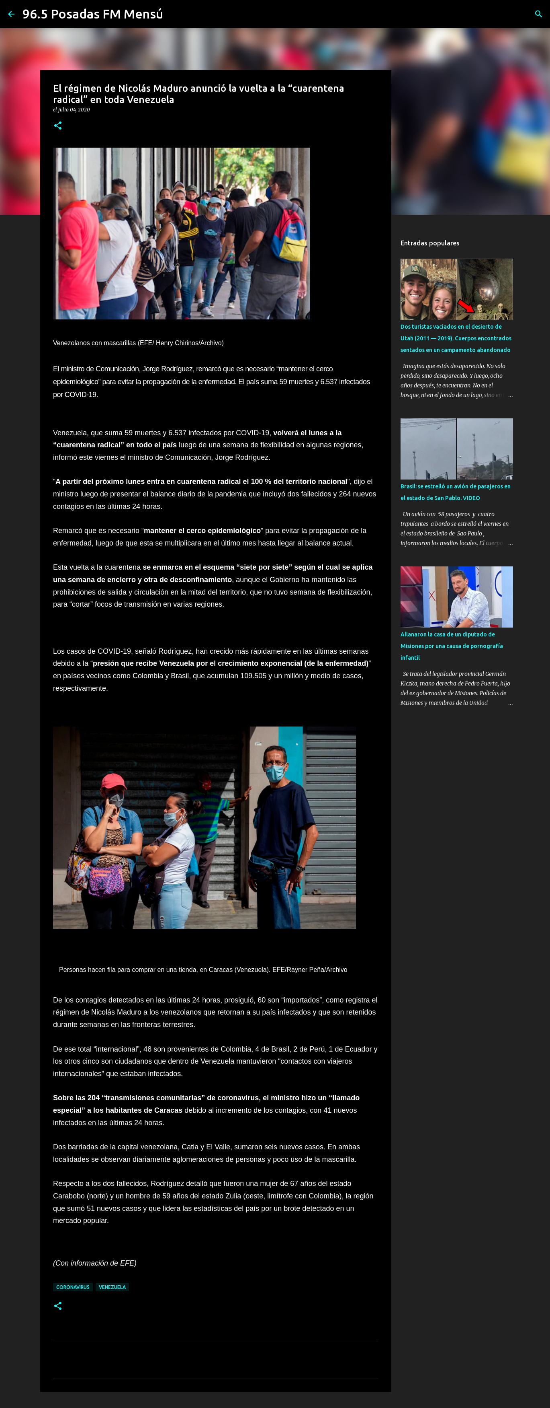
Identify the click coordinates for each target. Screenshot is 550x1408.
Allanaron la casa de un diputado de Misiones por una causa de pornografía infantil (452, 646)
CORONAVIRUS (73, 1287)
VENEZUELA (112, 1287)
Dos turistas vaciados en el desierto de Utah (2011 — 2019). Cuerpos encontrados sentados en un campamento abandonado (456, 338)
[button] (58, 126)
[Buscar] (539, 14)
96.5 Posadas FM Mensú (92, 13)
